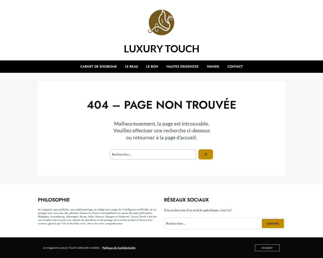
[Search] (205, 154)
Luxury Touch (161, 48)
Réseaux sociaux (186, 199)
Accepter (267, 248)
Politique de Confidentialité (118, 248)
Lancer (273, 223)
